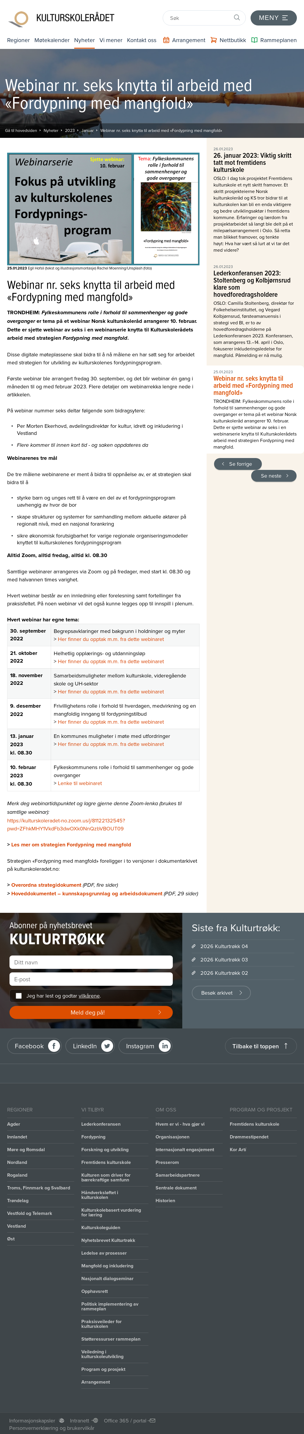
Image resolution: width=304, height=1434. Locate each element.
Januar (87, 129)
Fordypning (93, 1135)
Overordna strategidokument (46, 883)
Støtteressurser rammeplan (110, 1337)
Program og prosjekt (103, 1367)
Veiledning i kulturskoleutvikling (102, 1352)
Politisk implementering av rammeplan (109, 1304)
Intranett (79, 1418)
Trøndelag (17, 1198)
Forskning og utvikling (105, 1147)
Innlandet (17, 1135)
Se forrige (240, 462)
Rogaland (17, 1173)
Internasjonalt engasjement (185, 1147)
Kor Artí (238, 1147)
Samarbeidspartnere (178, 1173)
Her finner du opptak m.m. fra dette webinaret (111, 637)
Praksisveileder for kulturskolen (101, 1322)
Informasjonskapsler (32, 1418)
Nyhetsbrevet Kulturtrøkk (108, 1238)
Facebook (29, 1044)
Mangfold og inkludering (107, 1264)
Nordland (17, 1160)
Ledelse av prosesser (104, 1251)
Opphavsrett (94, 1289)
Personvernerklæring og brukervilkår (51, 1426)
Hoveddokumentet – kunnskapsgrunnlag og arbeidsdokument (86, 892)
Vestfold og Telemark (29, 1211)
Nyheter (86, 38)
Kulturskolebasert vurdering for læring (111, 1210)
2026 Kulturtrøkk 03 (224, 957)
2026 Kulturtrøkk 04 (224, 944)
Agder (13, 1122)
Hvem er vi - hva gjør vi (180, 1122)
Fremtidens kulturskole (106, 1160)
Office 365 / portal (125, 1418)
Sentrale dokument (176, 1186)
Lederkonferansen (101, 1122)
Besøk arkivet (216, 991)
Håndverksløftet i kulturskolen (99, 1193)
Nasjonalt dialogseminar (107, 1276)
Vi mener (113, 38)
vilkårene (89, 994)
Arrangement (95, 1380)
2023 (70, 129)
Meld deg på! (88, 1010)
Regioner (18, 38)
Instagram (140, 1044)
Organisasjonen (172, 1135)
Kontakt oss (144, 38)
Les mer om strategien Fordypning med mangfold (71, 843)
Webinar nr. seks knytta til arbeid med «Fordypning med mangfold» (161, 129)
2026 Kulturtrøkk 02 (224, 971)
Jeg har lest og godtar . (63, 994)
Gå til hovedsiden (21, 129)
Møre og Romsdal (26, 1147)
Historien (165, 1198)
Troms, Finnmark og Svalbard (38, 1186)
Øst (11, 1237)
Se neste (271, 474)
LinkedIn (85, 1044)
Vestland (16, 1224)
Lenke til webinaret (80, 781)
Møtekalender (53, 38)
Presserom (167, 1160)
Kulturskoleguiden (100, 1225)
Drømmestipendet (249, 1135)
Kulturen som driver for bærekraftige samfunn (106, 1175)
